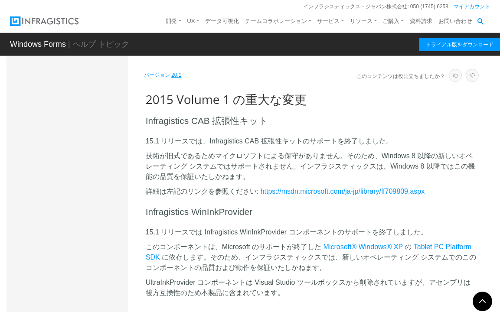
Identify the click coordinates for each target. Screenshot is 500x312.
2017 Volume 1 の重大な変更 (71, 181)
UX (191, 21)
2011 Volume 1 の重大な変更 (71, 302)
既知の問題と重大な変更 (57, 137)
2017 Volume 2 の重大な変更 (71, 166)
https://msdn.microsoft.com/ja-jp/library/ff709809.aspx (343, 191)
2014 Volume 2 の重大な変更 (71, 227)
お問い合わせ (455, 21)
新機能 (33, 122)
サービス (328, 21)
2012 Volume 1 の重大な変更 (71, 272)
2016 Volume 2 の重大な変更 (71, 196)
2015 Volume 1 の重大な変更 (71, 211)
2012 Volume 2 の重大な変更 (71, 257)
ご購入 (390, 21)
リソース (361, 21)
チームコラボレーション (276, 21)
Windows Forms (38, 44)
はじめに (36, 107)
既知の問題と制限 (56, 151)
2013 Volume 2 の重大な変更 (71, 242)
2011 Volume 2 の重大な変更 (71, 287)
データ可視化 (222, 21)
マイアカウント (472, 6)
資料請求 (421, 21)
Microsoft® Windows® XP (363, 246)
